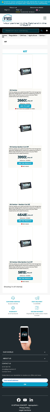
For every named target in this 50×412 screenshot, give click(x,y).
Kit (5, 41)
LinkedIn (31, 399)
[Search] (20, 30)
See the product (25, 162)
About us (13, 7)
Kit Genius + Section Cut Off (20, 203)
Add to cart (25, 105)
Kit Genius (13, 89)
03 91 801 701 (6, 366)
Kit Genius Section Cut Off (19, 146)
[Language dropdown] (36, 10)
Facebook (19, 399)
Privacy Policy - (25, 407)
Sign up (19, 10)
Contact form (6, 371)
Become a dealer (36, 7)
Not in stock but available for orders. (25, 107)
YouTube (25, 399)
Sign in (7, 10)
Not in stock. (25, 165)
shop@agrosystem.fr (9, 368)
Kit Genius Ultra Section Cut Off (21, 261)
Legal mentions (25, 409)
